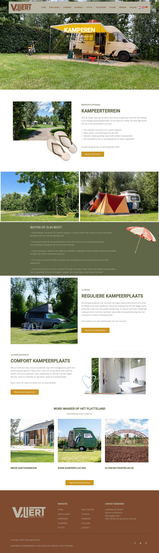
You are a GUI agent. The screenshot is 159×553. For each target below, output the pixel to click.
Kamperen (67, 7)
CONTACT (85, 526)
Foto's (89, 7)
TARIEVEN (85, 517)
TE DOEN (85, 512)
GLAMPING (62, 521)
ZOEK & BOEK (64, 512)
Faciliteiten (101, 7)
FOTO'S (61, 526)
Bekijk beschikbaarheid (95, 330)
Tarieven (122, 7)
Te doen (112, 7)
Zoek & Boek (54, 7)
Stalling (132, 7)
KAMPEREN (63, 517)
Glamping (78, 7)
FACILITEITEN (87, 507)
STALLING (85, 521)
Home (43, 7)
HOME (60, 507)
